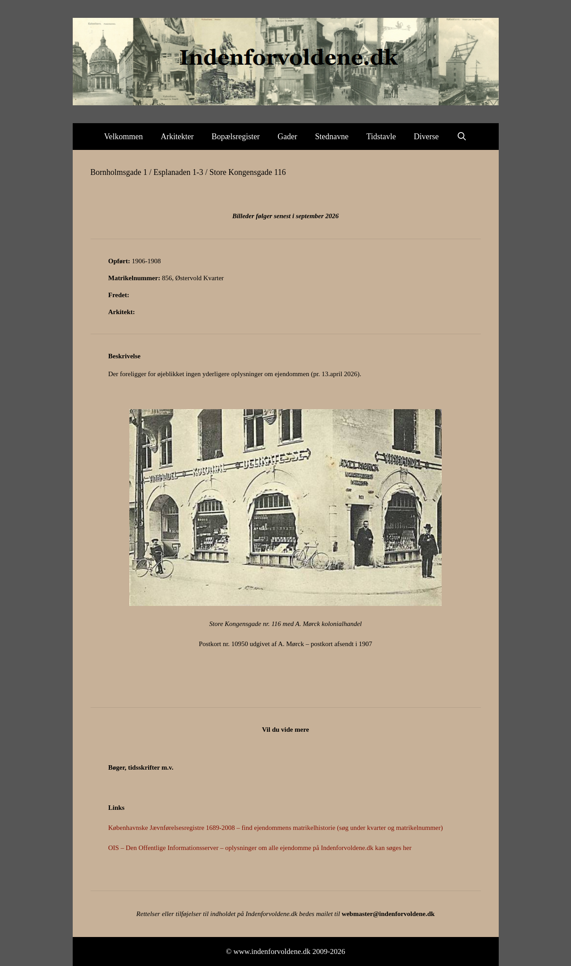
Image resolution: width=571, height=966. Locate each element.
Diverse (426, 136)
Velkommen (123, 136)
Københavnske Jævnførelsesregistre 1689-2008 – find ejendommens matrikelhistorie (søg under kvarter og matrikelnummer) (275, 827)
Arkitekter (177, 136)
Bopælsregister (235, 136)
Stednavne (331, 136)
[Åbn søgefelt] (462, 136)
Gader (287, 136)
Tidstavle (381, 136)
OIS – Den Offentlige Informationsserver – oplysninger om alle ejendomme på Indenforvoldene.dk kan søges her (260, 847)
